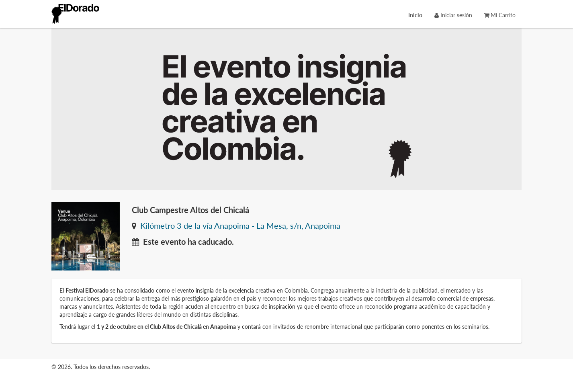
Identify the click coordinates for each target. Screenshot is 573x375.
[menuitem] (415, 15)
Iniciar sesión (453, 15)
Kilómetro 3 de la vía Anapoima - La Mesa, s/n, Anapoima (240, 225)
